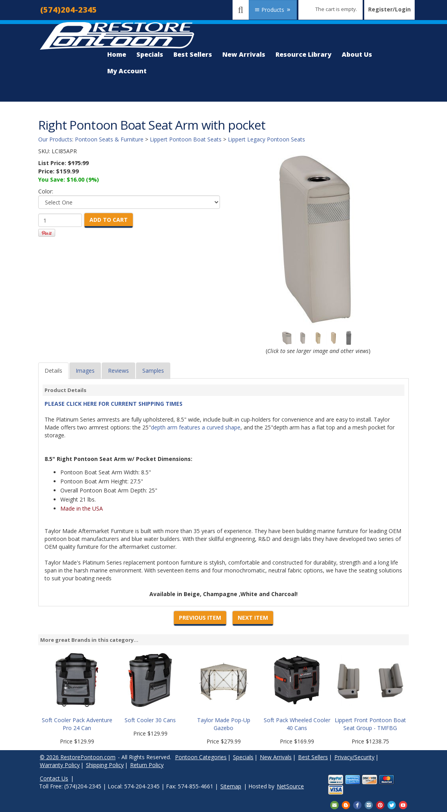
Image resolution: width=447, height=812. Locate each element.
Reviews (118, 370)
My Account (127, 71)
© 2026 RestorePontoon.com (77, 757)
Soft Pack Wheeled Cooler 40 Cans (297, 724)
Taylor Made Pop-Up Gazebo (223, 724)
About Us (357, 54)
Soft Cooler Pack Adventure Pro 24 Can (77, 724)
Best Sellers (192, 54)
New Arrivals (243, 54)
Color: (45, 191)
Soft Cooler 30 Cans (150, 720)
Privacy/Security (354, 757)
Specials (149, 54)
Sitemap (230, 786)
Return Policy (147, 765)
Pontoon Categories (201, 757)
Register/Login (389, 9)
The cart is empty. (336, 9)
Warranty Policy (60, 765)
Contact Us (54, 778)
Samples (153, 370)
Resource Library (304, 54)
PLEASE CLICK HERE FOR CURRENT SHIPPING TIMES (114, 403)
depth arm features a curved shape (195, 427)
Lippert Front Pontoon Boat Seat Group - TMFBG (370, 724)
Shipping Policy (105, 765)
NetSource (290, 786)
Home (116, 54)
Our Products (55, 139)
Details (53, 370)
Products (272, 9)
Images (85, 370)
